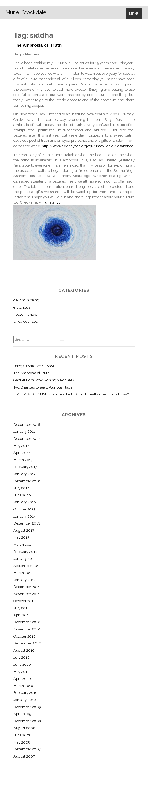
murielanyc (51, 202)
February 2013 (25, 552)
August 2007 (24, 756)
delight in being (26, 300)
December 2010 (26, 622)
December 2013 (26, 523)
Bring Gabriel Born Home (33, 366)
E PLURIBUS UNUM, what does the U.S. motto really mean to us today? (71, 394)
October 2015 (24, 509)
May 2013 (21, 537)
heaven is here (25, 314)
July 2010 (21, 657)
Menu (134, 14)
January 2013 (24, 559)
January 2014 (24, 516)
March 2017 (23, 460)
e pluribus (21, 307)
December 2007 (27, 749)
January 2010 (24, 700)
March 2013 (23, 544)
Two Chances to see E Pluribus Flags (42, 387)
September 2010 (27, 643)
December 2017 (26, 439)
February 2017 (25, 467)
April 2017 (21, 453)
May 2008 (21, 742)
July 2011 (21, 608)
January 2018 (24, 431)
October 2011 (24, 601)
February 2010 (25, 693)
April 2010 (22, 678)
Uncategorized (25, 321)
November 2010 (26, 629)
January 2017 (24, 474)
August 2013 (23, 530)
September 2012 (27, 566)
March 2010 (23, 686)
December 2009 (27, 707)
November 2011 (26, 594)
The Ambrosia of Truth (37, 45)
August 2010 (24, 650)
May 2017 (21, 446)
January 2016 (24, 502)
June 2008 (22, 735)
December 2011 (26, 587)
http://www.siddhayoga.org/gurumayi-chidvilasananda (87, 146)
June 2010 (22, 664)
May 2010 (21, 672)
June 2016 (22, 495)
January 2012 (24, 580)
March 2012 (23, 573)
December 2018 (26, 424)
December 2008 (27, 721)
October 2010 (24, 636)
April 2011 (21, 615)
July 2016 (21, 488)
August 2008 (24, 728)
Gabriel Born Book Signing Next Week (43, 380)
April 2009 (22, 714)
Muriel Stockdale (26, 12)
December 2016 (26, 481)
